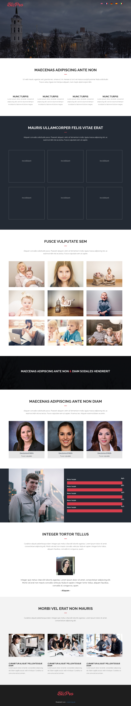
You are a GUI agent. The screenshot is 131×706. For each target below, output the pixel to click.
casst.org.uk (71, 702)
